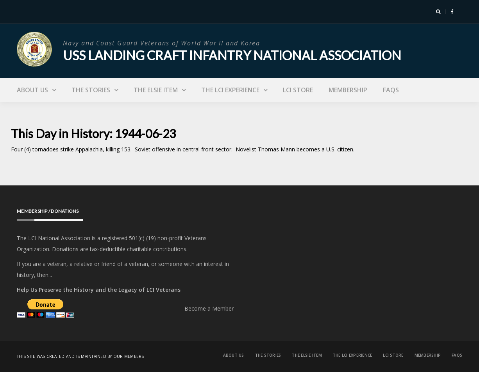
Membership (348, 90)
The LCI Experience (230, 90)
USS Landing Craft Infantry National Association (232, 55)
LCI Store (298, 90)
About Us (32, 90)
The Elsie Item (156, 90)
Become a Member (209, 308)
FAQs (391, 90)
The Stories (90, 90)
